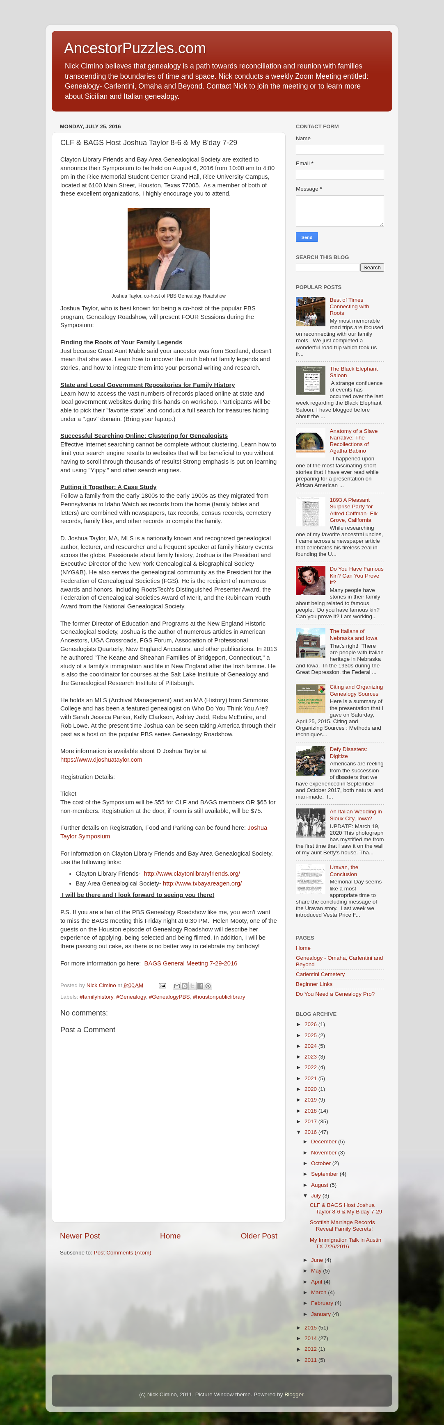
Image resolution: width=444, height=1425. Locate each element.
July (317, 1196)
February (323, 1303)
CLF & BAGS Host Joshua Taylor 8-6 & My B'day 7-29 (346, 1208)
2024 (311, 1046)
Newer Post (80, 1236)
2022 (311, 1067)
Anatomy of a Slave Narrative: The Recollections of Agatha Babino (354, 441)
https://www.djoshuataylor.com (101, 759)
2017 (311, 1121)
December (324, 1141)
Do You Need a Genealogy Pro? (335, 994)
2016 (311, 1132)
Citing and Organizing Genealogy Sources (356, 690)
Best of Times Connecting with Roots (349, 306)
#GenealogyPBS (169, 997)
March (319, 1292)
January (321, 1314)
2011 (311, 1360)
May (317, 1271)
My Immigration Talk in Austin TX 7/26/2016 (346, 1243)
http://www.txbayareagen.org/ (202, 883)
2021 (311, 1078)
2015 (311, 1328)
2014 (311, 1338)
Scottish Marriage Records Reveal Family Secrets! (342, 1225)
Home (170, 1236)
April (317, 1282)
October (321, 1163)
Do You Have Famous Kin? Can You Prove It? (356, 575)
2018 (311, 1111)
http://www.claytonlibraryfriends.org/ (192, 873)
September (325, 1174)
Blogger (293, 1394)
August (320, 1185)
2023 (311, 1057)
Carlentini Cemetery (320, 974)
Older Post (259, 1236)
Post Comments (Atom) (122, 1253)
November (324, 1153)
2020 (311, 1089)
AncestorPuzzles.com (135, 48)
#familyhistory (96, 997)
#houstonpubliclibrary (219, 997)
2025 (311, 1035)
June (318, 1260)
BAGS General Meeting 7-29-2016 (191, 963)
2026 (311, 1024)
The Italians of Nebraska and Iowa (353, 634)
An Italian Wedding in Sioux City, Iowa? (356, 814)
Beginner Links (314, 984)
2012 (311, 1349)
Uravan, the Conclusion (344, 870)
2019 (311, 1100)
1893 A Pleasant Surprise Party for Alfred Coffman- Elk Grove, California (354, 510)
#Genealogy (131, 997)
